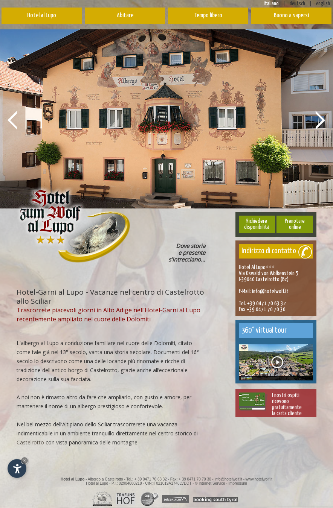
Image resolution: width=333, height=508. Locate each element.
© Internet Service (210, 483)
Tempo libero (208, 15)
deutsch (297, 3)
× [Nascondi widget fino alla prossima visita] (24, 460)
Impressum (237, 483)
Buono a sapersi (291, 15)
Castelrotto (30, 442)
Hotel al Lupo (41, 15)
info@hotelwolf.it (270, 291)
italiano (271, 3)
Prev (12, 119)
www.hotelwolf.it (259, 479)
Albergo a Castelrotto (105, 479)
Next (320, 119)
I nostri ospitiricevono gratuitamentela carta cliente (287, 404)
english (323, 3)
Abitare (125, 15)
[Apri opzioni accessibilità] (17, 468)
